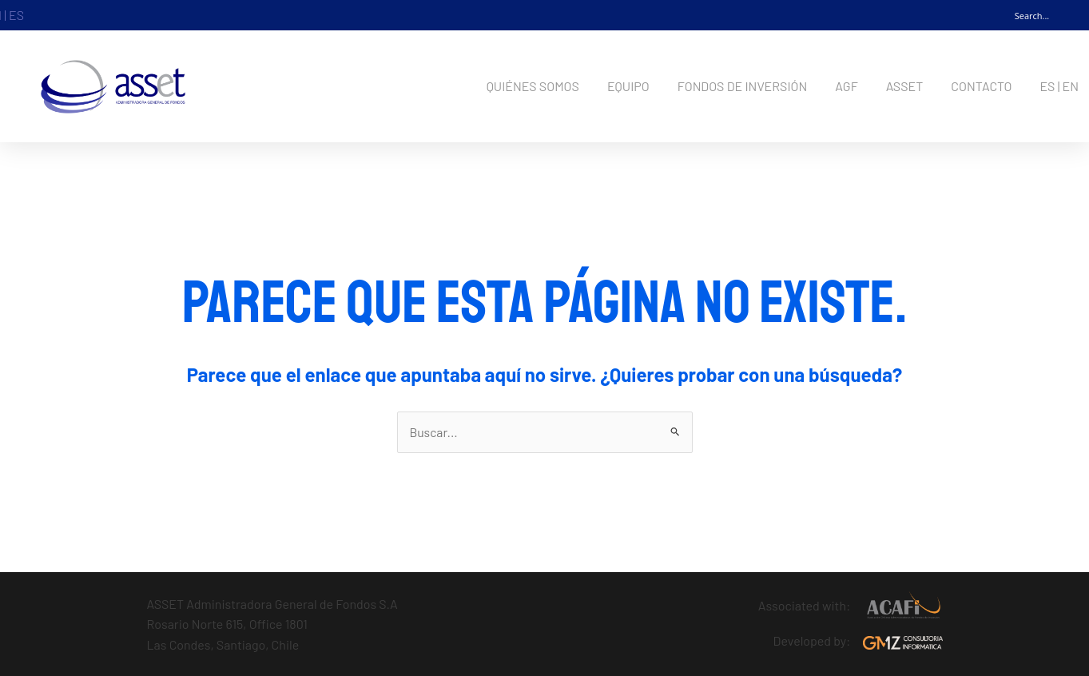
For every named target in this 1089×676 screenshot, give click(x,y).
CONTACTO (981, 85)
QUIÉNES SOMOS (533, 85)
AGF (846, 85)
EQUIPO (628, 85)
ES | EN (1059, 85)
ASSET (905, 85)
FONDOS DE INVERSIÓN (743, 85)
